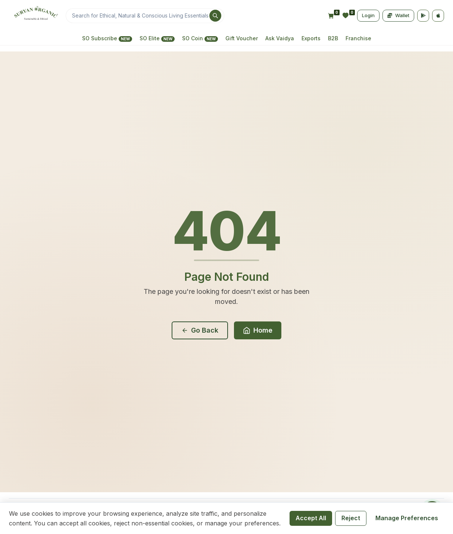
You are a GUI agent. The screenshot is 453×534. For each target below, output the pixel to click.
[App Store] (438, 16)
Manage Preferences (406, 518)
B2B (333, 38)
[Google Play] (423, 16)
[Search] (145, 15)
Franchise (358, 38)
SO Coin (200, 38)
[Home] (35, 15)
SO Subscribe (107, 38)
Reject (350, 518)
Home (257, 330)
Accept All (311, 518)
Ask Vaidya (279, 38)
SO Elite (157, 38)
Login (368, 15)
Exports (311, 38)
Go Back (199, 330)
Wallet (398, 15)
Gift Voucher (241, 38)
